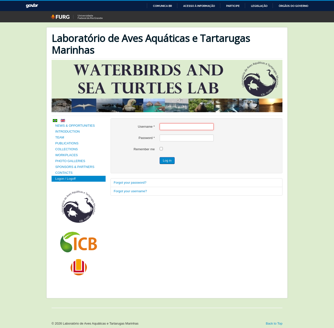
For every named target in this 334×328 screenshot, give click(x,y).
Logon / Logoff (65, 178)
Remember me (144, 149)
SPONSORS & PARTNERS (74, 167)
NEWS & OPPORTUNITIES (75, 125)
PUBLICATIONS (66, 143)
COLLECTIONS (66, 149)
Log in (167, 160)
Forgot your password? (130, 182)
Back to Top (274, 323)
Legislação (259, 6)
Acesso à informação (199, 6)
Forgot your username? (130, 191)
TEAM (59, 137)
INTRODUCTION (67, 131)
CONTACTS (64, 173)
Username (146, 126)
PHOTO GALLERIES (70, 161)
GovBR (32, 5)
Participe (233, 6)
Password (147, 138)
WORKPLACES (66, 155)
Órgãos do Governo (293, 6)
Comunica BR (162, 6)
